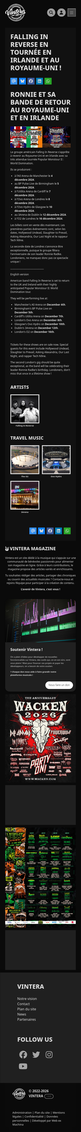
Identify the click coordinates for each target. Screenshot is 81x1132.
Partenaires (26, 1019)
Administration (22, 1112)
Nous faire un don (59, 685)
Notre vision (27, 998)
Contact (23, 1003)
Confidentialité (34, 1116)
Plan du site (26, 1009)
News (21, 1014)
